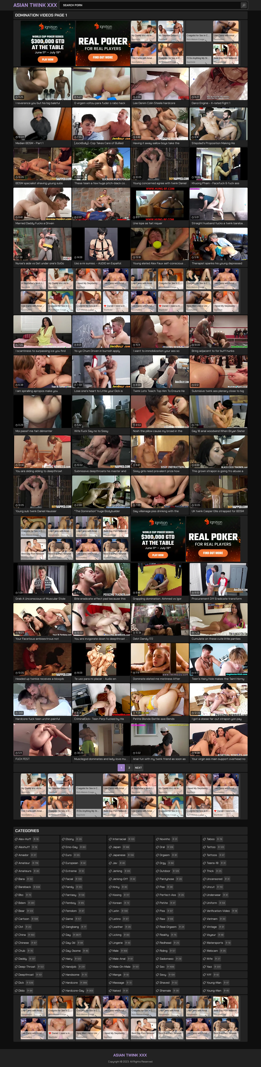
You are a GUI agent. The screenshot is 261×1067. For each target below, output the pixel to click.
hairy (74, 958)
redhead (170, 943)
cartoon (28, 919)
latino (121, 919)
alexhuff (28, 847)
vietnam (216, 919)
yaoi (214, 966)
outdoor (170, 871)
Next (138, 767)
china (26, 935)
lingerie (122, 943)
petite (168, 903)
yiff (213, 974)
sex (167, 966)
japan (121, 847)
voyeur (215, 935)
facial (74, 879)
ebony (74, 839)
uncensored (218, 879)
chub (26, 951)
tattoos (216, 855)
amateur (28, 863)
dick (26, 982)
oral (167, 847)
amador (27, 855)
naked (121, 990)
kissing (121, 895)
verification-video (222, 911)
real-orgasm (172, 927)
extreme (75, 871)
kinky (120, 887)
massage (122, 982)
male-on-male (126, 966)
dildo (25, 990)
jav (119, 863)
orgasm (169, 855)
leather (122, 927)
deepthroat (30, 974)
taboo (215, 839)
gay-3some (77, 951)
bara (25, 879)
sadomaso (171, 958)
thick (214, 871)
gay (74, 935)
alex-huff (28, 839)
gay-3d (75, 943)
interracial (124, 839)
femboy (75, 903)
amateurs (29, 871)
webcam (217, 951)
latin (121, 911)
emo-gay (76, 847)
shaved (169, 982)
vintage (216, 927)
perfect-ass (172, 895)
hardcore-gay (80, 990)
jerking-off (124, 879)
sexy (167, 974)
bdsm (26, 903)
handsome (77, 974)
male (120, 951)
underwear (218, 895)
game (74, 919)
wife (214, 958)
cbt (25, 927)
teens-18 (216, 863)
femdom (75, 911)
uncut (215, 887)
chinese (27, 943)
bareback (29, 887)
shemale (170, 990)
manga (121, 974)
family (74, 887)
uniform (216, 903)
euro (73, 855)
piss (166, 911)
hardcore (77, 982)
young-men (218, 990)
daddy (27, 958)
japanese (123, 855)
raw (167, 919)
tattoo (216, 847)
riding (168, 951)
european (76, 863)
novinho (169, 839)
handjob (76, 966)
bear (26, 911)
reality (168, 935)
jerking (122, 871)
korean (121, 903)
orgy (167, 863)
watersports (219, 943)
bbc (25, 895)
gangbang (76, 927)
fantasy (75, 895)
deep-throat (31, 966)
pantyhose (171, 879)
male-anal (123, 958)
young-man (218, 982)
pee (166, 887)
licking (121, 935)
